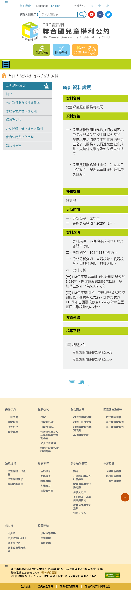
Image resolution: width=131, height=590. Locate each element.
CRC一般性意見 (82, 422)
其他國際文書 (81, 435)
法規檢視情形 (15, 479)
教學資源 (45, 481)
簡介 (9, 94)
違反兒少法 (14, 543)
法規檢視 (13, 427)
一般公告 (13, 417)
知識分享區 (13, 145)
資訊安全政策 (45, 586)
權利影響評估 (15, 484)
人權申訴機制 (113, 471)
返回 (76, 382)
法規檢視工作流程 (17, 473)
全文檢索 (25, 586)
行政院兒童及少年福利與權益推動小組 (49, 435)
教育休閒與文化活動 (20, 137)
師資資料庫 (46, 490)
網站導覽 (25, 5)
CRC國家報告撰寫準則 (82, 429)
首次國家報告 (113, 417)
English (55, 5)
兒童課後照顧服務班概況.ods (92, 352)
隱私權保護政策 (69, 586)
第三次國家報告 (115, 427)
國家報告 (13, 422)
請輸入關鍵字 (28, 14)
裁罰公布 (42, 53)
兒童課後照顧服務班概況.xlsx (92, 359)
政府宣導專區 (48, 533)
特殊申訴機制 (113, 476)
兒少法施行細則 (17, 538)
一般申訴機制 (113, 481)
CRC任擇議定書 (82, 417)
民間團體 (45, 538)
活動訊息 (45, 471)
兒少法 (11, 533)
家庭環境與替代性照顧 (21, 111)
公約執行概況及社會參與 (23, 102)
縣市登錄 (61, 53)
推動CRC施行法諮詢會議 (49, 450)
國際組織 (45, 543)
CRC (43, 417)
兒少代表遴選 (48, 443)
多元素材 (45, 486)
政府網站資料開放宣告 (98, 586)
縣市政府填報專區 (17, 549)
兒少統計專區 (15, 86)
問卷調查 (45, 476)
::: (6, 2)
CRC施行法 (47, 422)
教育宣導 (13, 432)
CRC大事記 (47, 427)
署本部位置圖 (49, 572)
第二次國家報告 (115, 422)
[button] (125, 497)
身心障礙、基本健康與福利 (24, 128)
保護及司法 (13, 120)
